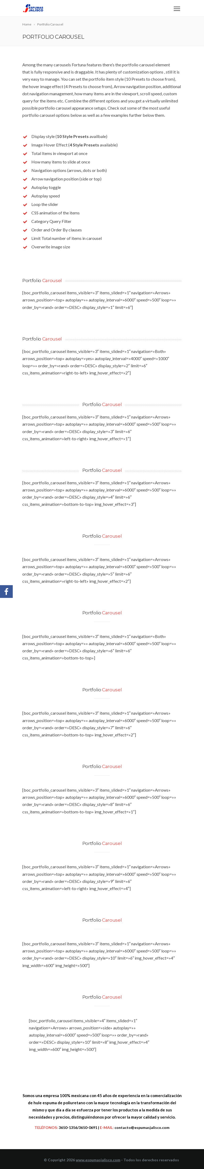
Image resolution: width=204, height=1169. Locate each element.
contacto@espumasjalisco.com (141, 1127)
